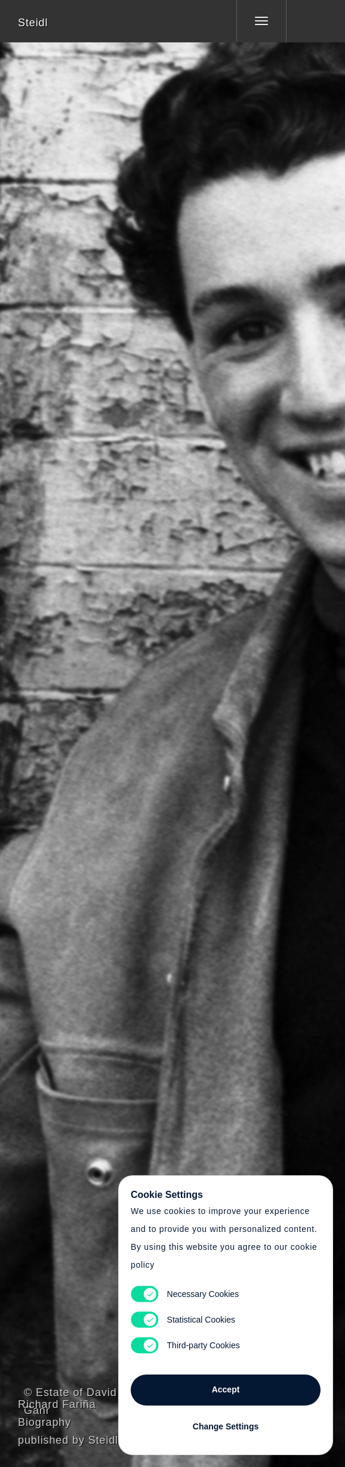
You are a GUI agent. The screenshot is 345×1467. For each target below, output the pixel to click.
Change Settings (225, 1426)
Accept (226, 1389)
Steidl (33, 23)
